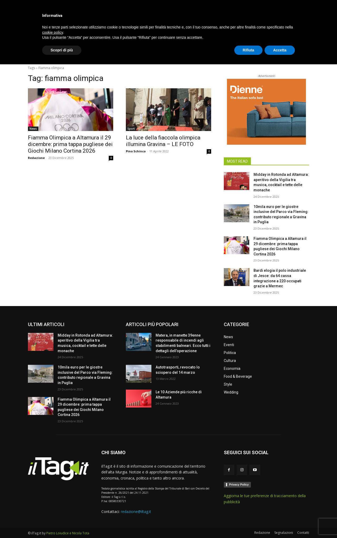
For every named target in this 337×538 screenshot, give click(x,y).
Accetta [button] (279, 523)
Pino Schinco (136, 151)
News (33, 128)
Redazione (36, 158)
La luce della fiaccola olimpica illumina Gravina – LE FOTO (163, 140)
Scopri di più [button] (62, 523)
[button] (302, 53)
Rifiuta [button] (248, 523)
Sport (131, 128)
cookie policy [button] (52, 506)
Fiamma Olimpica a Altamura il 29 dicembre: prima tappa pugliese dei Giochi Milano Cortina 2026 (70, 144)
